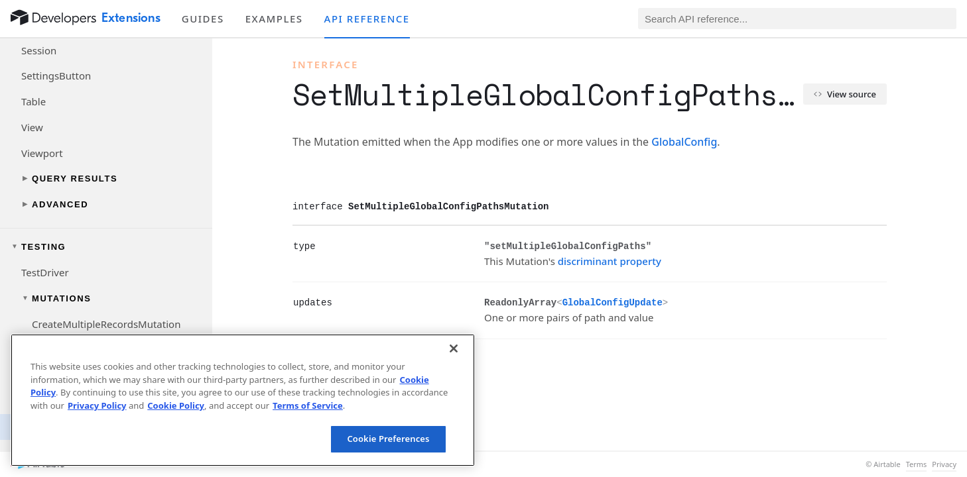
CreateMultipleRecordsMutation (106, 324)
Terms (916, 464)
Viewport (42, 153)
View (32, 127)
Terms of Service (308, 405)
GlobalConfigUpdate (612, 302)
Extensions (131, 18)
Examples (274, 18)
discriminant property (609, 261)
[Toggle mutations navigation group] (106, 298)
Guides (203, 18)
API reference (367, 18)
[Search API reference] (797, 18)
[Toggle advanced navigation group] (106, 204)
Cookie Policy (175, 405)
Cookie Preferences (388, 439)
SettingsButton (56, 75)
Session (38, 50)
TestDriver (45, 272)
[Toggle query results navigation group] (106, 178)
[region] (243, 400)
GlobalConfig (684, 141)
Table (33, 101)
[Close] (453, 348)
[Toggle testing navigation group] (106, 247)
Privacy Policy (97, 405)
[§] (282, 245)
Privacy (944, 464)
